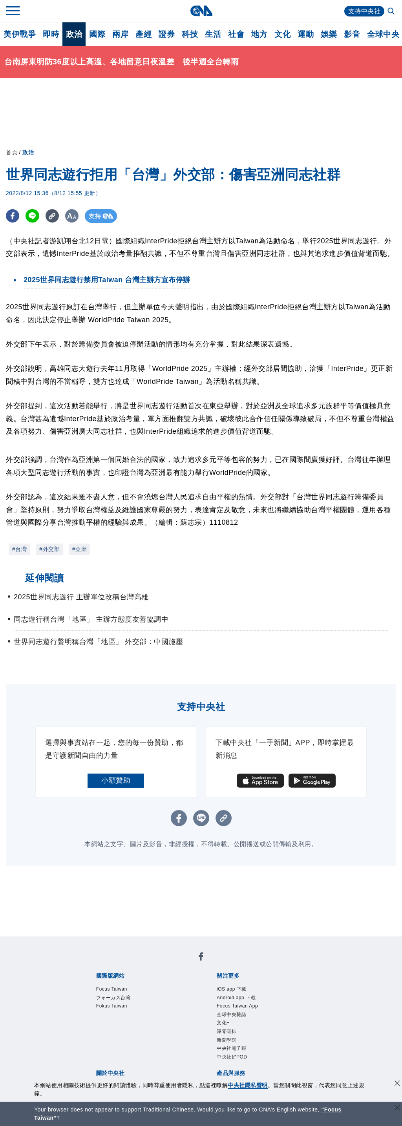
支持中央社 (364, 11)
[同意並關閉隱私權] (397, 1084)
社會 (236, 34)
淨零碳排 (226, 1031)
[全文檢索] (391, 11)
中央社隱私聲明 (248, 1085)
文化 (282, 34)
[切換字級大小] (73, 216)
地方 (259, 34)
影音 (352, 34)
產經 (143, 34)
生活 (213, 34)
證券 (167, 34)
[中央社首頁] (201, 11)
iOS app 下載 (232, 989)
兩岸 (120, 34)
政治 (74, 34)
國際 (97, 34)
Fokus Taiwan (111, 1006)
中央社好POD (232, 1057)
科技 (190, 34)
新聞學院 (226, 1040)
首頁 (11, 152)
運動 (306, 34)
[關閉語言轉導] (397, 1108)
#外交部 (49, 549)
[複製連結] (53, 216)
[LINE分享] (33, 216)
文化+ (223, 1023)
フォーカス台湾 (113, 997)
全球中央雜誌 (231, 1014)
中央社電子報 (231, 1048)
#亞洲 (79, 549)
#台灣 (19, 549)
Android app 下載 (236, 997)
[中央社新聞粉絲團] (201, 958)
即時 (51, 34)
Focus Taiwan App (237, 1006)
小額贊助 (115, 780)
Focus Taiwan (111, 989)
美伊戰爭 (20, 34)
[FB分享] (13, 216)
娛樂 (329, 34)
